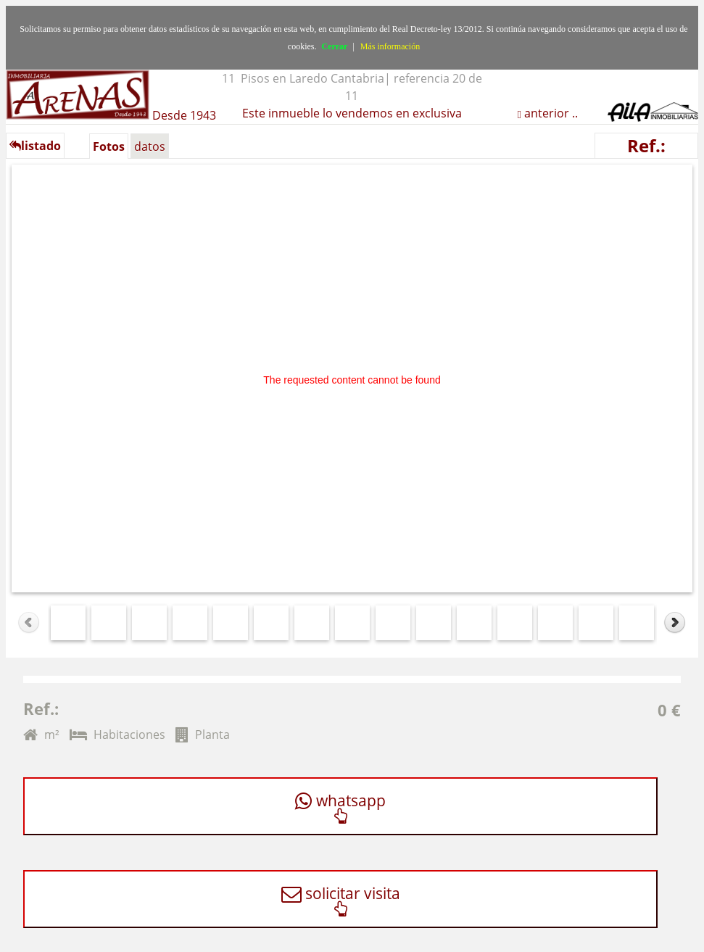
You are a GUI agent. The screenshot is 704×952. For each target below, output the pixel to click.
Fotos (109, 146)
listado (35, 146)
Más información (390, 46)
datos (149, 146)
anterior (545, 113)
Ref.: (646, 145)
